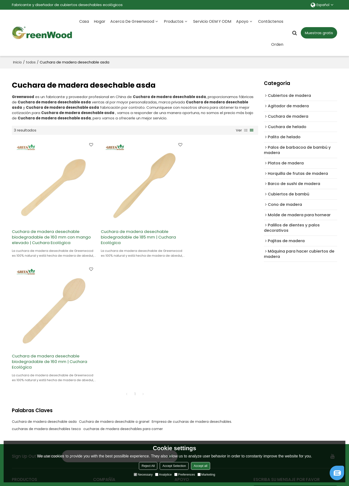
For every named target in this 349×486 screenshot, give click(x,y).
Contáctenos (270, 21)
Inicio (17, 62)
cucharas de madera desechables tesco (46, 298)
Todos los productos (30, 382)
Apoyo (242, 21)
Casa (84, 21)
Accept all (200, 466)
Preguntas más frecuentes (198, 359)
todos (31, 62)
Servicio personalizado (113, 367)
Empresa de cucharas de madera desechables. (192, 291)
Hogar (99, 21)
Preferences (184, 474)
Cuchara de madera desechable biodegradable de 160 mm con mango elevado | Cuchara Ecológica (50, 231)
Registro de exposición (194, 374)
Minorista (20, 359)
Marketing (206, 474)
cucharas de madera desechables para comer (123, 298)
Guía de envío (187, 382)
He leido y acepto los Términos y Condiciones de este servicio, (295, 435)
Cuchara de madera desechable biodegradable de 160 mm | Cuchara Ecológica (217, 231)
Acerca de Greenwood (132, 21)
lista (246, 130)
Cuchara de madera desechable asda (44, 291)
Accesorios (266, 419)
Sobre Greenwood (109, 359)
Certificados (104, 382)
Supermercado (25, 374)
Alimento (20, 367)
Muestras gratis (319, 32)
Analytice (163, 474)
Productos (173, 21)
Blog (178, 367)
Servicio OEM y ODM (212, 21)
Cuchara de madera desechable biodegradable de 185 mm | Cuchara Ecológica (133, 231)
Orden (277, 44)
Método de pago (189, 390)
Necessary (143, 474)
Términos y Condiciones (301, 439)
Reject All (148, 466)
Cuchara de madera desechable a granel (114, 291)
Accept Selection (174, 466)
